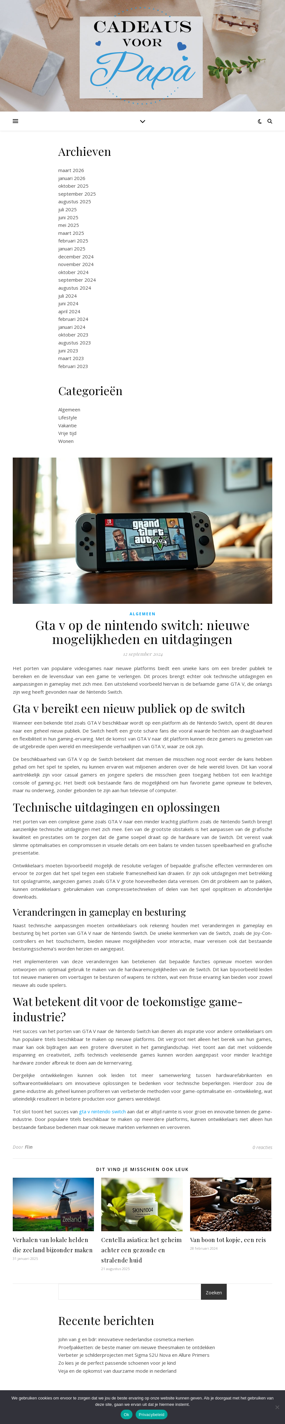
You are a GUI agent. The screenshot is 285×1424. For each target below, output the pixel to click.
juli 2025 (67, 209)
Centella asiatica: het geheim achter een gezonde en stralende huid (141, 1250)
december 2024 (76, 256)
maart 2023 (71, 358)
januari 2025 (71, 248)
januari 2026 (71, 178)
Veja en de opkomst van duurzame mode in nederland (117, 1371)
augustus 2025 (74, 201)
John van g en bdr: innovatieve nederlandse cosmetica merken (126, 1339)
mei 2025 (68, 225)
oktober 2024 (73, 272)
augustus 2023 (74, 342)
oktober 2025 (73, 186)
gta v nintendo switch (102, 1111)
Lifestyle (67, 417)
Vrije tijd (67, 433)
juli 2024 (67, 296)
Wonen (66, 441)
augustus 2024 (74, 288)
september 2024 (77, 280)
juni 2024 (68, 303)
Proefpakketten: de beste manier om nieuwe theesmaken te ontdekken (136, 1347)
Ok (126, 1414)
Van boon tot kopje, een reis (228, 1240)
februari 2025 (73, 240)
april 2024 (69, 311)
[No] (277, 1407)
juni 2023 (68, 350)
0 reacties (262, 1147)
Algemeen (69, 409)
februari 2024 (73, 319)
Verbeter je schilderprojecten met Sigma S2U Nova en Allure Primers (134, 1355)
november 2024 (76, 264)
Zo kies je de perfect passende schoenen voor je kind (117, 1363)
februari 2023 (73, 366)
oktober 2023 (73, 334)
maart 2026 (71, 170)
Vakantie (67, 425)
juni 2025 (68, 217)
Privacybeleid (152, 1414)
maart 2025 (71, 233)
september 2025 (77, 194)
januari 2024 (71, 327)
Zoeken (214, 1292)
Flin (29, 1147)
